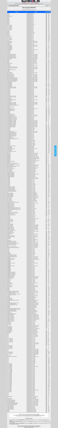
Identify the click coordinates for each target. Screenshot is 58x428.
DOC (46, 49)
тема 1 (37, 426)
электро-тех (29, 425)
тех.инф (35, 426)
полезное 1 (33, 425)
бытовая (31, 426)
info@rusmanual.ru (37, 415)
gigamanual (38, 425)
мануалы (25, 426)
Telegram (43, 415)
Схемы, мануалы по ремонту (22, 425)
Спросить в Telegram (55, 151)
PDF (46, 13)
